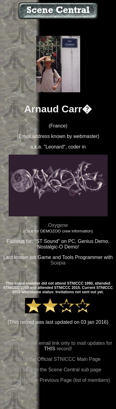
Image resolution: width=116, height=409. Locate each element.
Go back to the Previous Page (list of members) (58, 380)
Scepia (58, 262)
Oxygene (58, 225)
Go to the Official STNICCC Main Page (58, 359)
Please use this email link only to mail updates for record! (58, 345)
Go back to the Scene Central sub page (58, 369)
